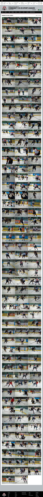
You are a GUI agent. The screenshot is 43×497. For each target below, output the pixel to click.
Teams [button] (40, 0)
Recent (37, 15)
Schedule (16, 494)
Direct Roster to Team (24, 494)
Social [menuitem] (20, 12)
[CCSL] (2, 0)
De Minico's (37, 495)
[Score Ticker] (21, 3)
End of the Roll (37, 496)
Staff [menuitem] (24, 12)
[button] (8, 21)
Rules (8, 495)
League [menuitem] (6, 12)
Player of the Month (31, 495)
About (8, 494)
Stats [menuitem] (16, 12)
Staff (8, 496)
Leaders (16, 496)
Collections (39, 15)
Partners (37, 494)
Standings (16, 495)
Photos (29, 494)
